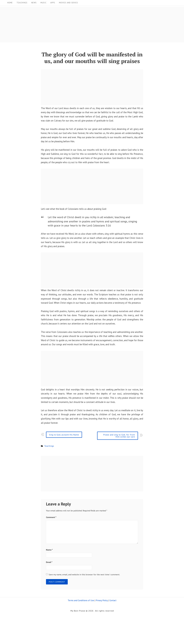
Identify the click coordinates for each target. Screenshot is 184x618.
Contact (112, 600)
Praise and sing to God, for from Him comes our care (119, 435)
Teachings (22, 2)
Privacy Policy (102, 600)
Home (10, 2)
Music (43, 2)
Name (49, 549)
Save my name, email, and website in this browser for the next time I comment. (84, 574)
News (34, 2)
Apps (52, 2)
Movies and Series (68, 2)
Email (49, 562)
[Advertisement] (76, 24)
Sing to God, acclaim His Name (64, 434)
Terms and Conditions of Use (81, 600)
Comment (51, 517)
